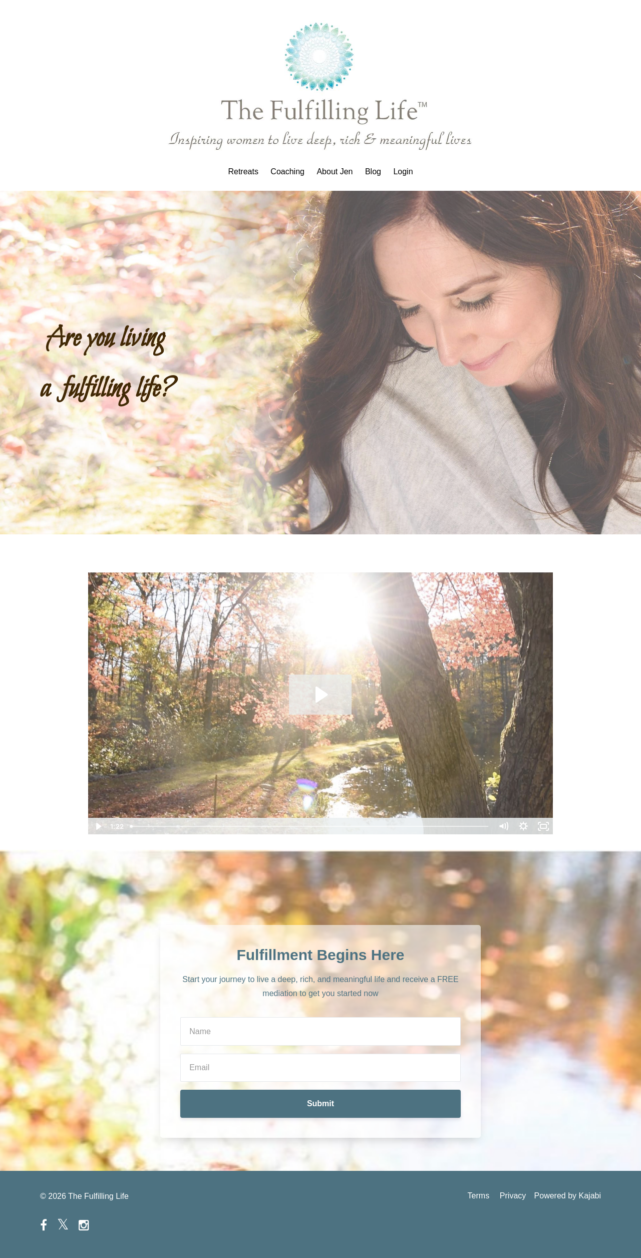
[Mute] (503, 826)
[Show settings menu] (523, 826)
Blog (373, 172)
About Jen (334, 172)
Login (403, 172)
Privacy (511, 1196)
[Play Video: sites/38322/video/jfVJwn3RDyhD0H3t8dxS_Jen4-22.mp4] (320, 695)
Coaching (287, 172)
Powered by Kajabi (567, 1196)
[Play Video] (98, 826)
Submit (320, 1103)
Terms (475, 1196)
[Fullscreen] (543, 826)
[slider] (309, 826)
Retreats (243, 172)
